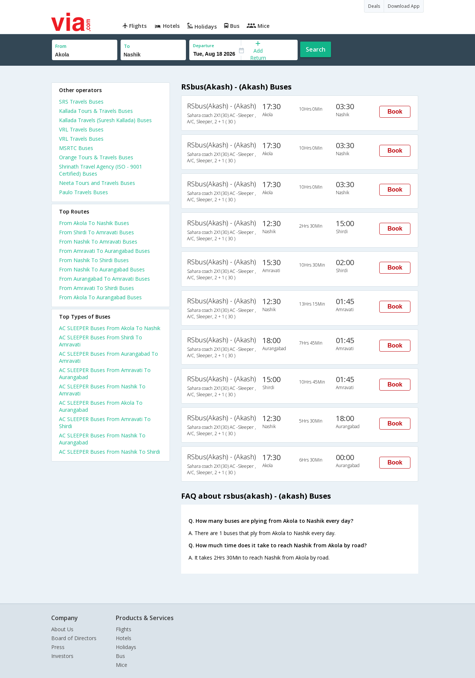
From (60, 46)
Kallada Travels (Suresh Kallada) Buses (105, 120)
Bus (120, 655)
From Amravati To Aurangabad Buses (104, 250)
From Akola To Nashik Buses (94, 222)
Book (394, 111)
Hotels (123, 638)
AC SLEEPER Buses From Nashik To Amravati (102, 390)
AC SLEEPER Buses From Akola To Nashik (109, 328)
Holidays (126, 647)
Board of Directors (73, 638)
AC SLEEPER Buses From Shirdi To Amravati (100, 341)
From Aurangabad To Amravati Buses (104, 278)
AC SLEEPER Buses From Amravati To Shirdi (105, 422)
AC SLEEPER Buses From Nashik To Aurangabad (102, 439)
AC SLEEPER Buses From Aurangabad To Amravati (108, 357)
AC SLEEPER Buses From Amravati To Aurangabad (105, 373)
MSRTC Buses (76, 147)
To (127, 46)
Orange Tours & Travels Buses (96, 157)
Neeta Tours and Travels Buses (97, 182)
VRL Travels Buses (81, 129)
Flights (123, 629)
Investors (62, 655)
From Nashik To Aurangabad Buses (102, 269)
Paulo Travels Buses (83, 192)
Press (58, 647)
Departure (203, 45)
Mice (121, 664)
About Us (62, 629)
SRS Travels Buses (81, 101)
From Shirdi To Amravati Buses (96, 232)
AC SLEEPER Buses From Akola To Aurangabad (100, 406)
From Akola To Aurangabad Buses (100, 297)
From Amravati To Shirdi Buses (96, 287)
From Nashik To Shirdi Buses (94, 260)
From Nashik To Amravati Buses (98, 241)
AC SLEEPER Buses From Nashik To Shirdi (109, 451)
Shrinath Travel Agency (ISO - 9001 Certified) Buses (100, 170)
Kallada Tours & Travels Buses (96, 110)
